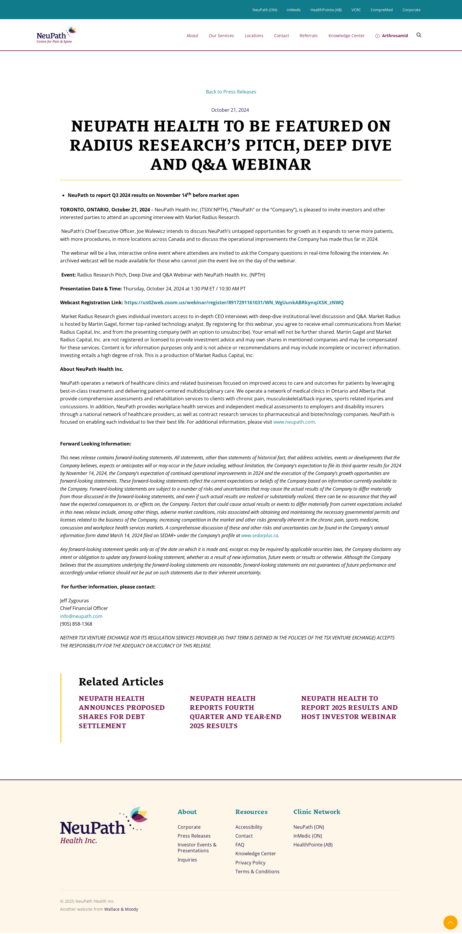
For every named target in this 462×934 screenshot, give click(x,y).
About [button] (192, 35)
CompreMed (382, 9)
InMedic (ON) (307, 836)
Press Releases (194, 836)
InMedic (294, 9)
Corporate (411, 9)
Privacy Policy (250, 864)
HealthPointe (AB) (326, 9)
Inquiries (187, 861)
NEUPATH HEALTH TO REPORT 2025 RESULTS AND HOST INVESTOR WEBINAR (349, 707)
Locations (254, 35)
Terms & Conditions (257, 872)
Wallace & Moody (121, 910)
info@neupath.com (81, 616)
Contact (281, 35)
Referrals (309, 35)
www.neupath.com (294, 422)
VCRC (356, 9)
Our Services (221, 35)
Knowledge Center (347, 35)
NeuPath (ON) (265, 9)
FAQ (239, 845)
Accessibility (248, 827)
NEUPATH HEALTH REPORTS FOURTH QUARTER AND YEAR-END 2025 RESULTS (235, 711)
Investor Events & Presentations (197, 848)
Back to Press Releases (231, 91)
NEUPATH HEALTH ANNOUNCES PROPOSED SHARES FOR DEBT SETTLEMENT (122, 711)
